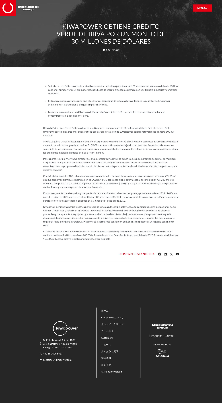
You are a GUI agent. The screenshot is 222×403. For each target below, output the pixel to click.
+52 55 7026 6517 (53, 353)
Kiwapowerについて (112, 317)
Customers (107, 337)
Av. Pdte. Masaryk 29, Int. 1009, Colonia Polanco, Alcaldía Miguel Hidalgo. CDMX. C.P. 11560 (60, 343)
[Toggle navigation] (202, 8)
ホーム (105, 310)
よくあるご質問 (109, 351)
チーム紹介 (107, 330)
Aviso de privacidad (111, 371)
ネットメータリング (112, 324)
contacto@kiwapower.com (57, 359)
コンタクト (107, 364)
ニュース (106, 344)
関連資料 (106, 357)
